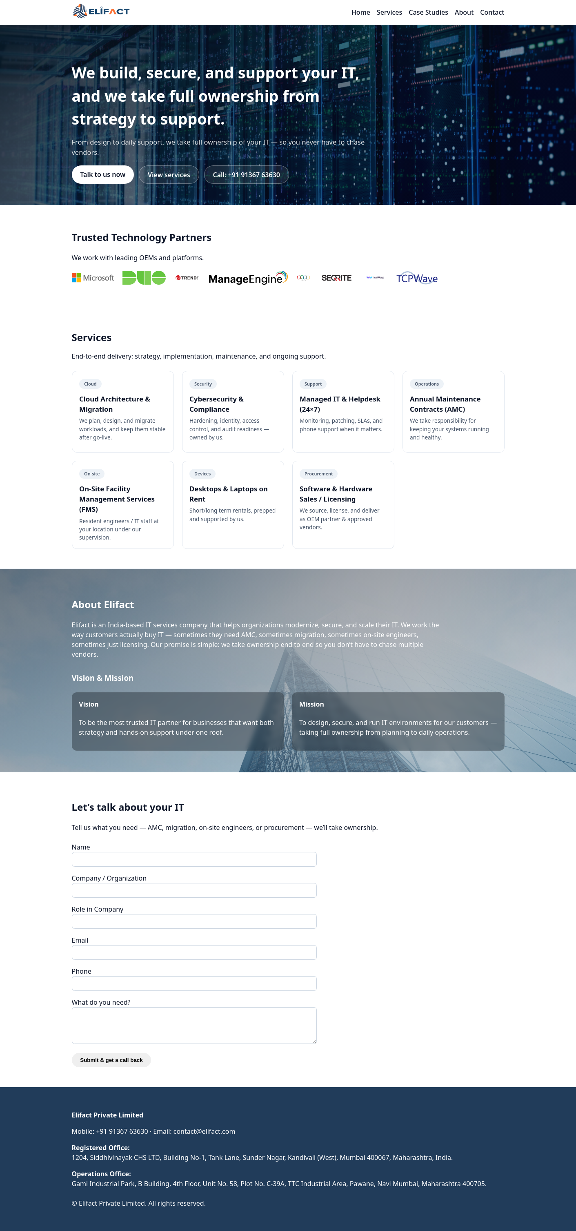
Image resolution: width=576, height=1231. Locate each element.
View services (169, 174)
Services (389, 12)
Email (80, 940)
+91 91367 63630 (122, 1131)
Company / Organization (109, 878)
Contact (492, 12)
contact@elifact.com (204, 1131)
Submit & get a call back (111, 1060)
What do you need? (101, 1002)
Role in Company (98, 909)
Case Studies (428, 12)
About (464, 12)
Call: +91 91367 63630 (246, 174)
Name (81, 847)
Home (360, 12)
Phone (81, 971)
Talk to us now (102, 174)
